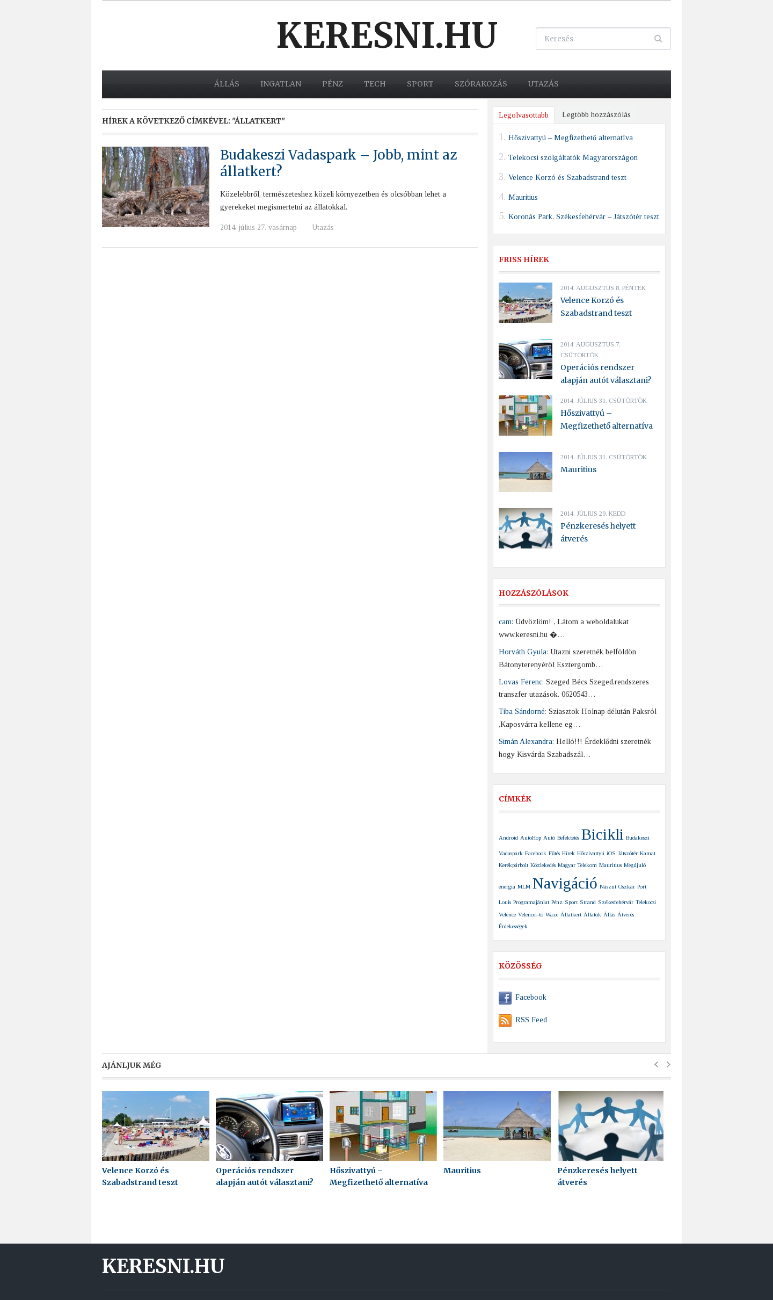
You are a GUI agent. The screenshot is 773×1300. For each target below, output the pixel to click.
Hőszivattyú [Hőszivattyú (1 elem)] (590, 853)
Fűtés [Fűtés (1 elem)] (554, 853)
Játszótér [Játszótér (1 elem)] (628, 853)
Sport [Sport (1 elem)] (571, 902)
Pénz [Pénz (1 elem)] (557, 902)
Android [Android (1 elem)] (508, 838)
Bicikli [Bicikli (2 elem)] (602, 834)
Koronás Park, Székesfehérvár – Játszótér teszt (583, 217)
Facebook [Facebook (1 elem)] (535, 853)
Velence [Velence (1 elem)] (507, 915)
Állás (226, 84)
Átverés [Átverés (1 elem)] (625, 915)
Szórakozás (481, 84)
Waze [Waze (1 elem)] (551, 915)
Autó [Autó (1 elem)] (549, 838)
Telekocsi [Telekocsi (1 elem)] (646, 902)
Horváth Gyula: (523, 652)
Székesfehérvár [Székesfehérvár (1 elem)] (615, 902)
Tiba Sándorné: (522, 711)
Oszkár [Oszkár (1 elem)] (626, 887)
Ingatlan (280, 84)
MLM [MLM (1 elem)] (523, 887)
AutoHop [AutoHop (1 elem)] (530, 838)
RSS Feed (523, 1020)
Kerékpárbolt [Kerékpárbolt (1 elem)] (513, 865)
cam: (506, 622)
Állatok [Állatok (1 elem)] (592, 915)
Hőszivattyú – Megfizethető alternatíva (570, 138)
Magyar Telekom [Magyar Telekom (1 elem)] (577, 865)
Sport (420, 84)
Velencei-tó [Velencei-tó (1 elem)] (530, 915)
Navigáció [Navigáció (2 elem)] (565, 883)
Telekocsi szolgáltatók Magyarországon (573, 158)
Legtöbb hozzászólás (596, 115)
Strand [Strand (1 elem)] (588, 902)
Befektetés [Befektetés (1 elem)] (568, 838)
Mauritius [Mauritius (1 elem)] (610, 865)
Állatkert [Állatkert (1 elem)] (570, 915)
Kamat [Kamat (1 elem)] (647, 853)
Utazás (543, 84)
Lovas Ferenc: (521, 682)
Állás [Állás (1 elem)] (609, 915)
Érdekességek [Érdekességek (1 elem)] (513, 926)
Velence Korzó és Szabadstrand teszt (567, 177)
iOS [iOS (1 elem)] (611, 853)
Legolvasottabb (524, 115)
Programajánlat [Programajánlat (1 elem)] (531, 902)
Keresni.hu (387, 35)
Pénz (332, 84)
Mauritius (523, 197)
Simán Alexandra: (526, 742)
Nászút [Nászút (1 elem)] (608, 887)
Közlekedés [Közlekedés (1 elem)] (543, 865)
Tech (375, 84)
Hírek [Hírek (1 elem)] (568, 853)
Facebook (522, 997)
